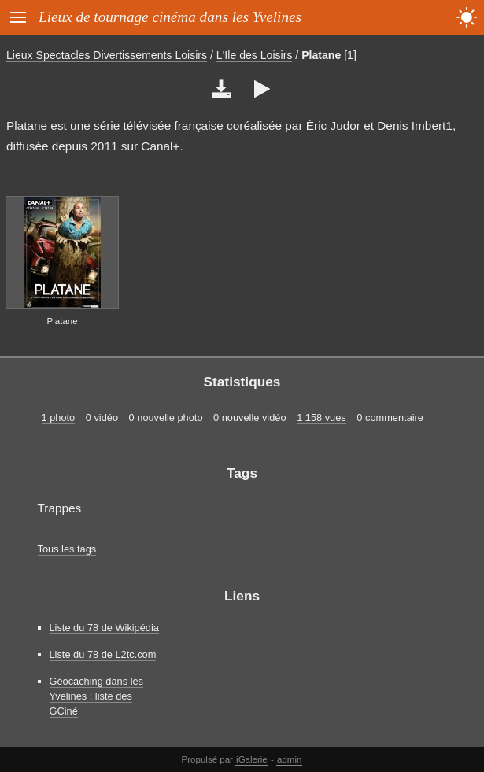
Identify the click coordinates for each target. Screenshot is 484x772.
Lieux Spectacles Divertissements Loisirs (106, 55)
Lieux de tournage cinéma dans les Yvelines (170, 17)
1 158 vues (321, 417)
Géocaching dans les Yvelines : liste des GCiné (97, 696)
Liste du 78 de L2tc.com (103, 654)
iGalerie (252, 759)
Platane (321, 55)
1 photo (59, 417)
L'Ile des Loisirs (254, 55)
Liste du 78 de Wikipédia (104, 627)
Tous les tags (67, 549)
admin (289, 759)
